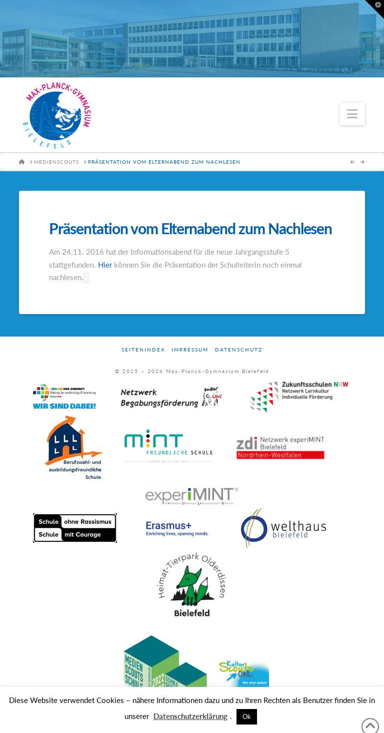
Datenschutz (238, 350)
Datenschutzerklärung (191, 716)
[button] (352, 113)
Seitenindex (143, 350)
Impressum (190, 350)
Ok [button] (246, 717)
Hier (105, 264)
